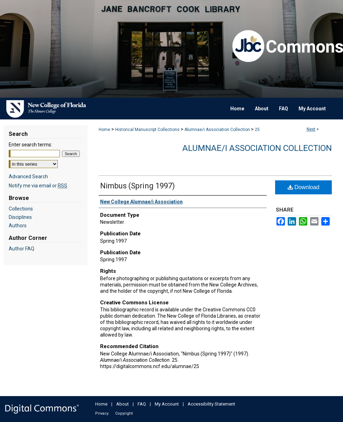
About (122, 404)
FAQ (142, 404)
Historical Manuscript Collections (147, 129)
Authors (18, 225)
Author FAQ (21, 248)
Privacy (101, 413)
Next (311, 129)
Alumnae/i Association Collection (217, 129)
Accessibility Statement (211, 404)
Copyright (124, 413)
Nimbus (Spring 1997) (137, 185)
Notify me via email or (38, 185)
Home (104, 129)
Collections (21, 209)
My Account (167, 404)
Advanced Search (28, 176)
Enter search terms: (30, 144)
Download (304, 187)
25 (257, 129)
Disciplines (20, 217)
